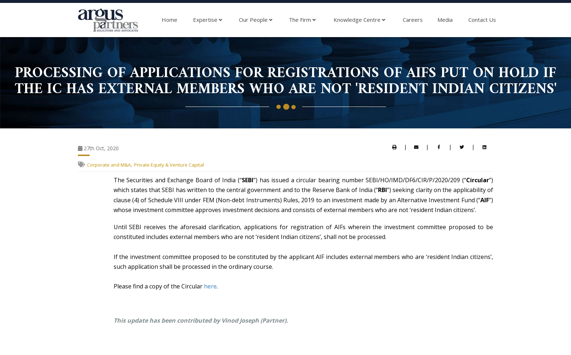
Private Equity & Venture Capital (169, 164)
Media (445, 19)
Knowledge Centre (359, 20)
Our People (255, 20)
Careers (413, 19)
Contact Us (482, 19)
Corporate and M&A (109, 164)
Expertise (207, 20)
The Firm (302, 20)
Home (169, 19)
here (210, 286)
